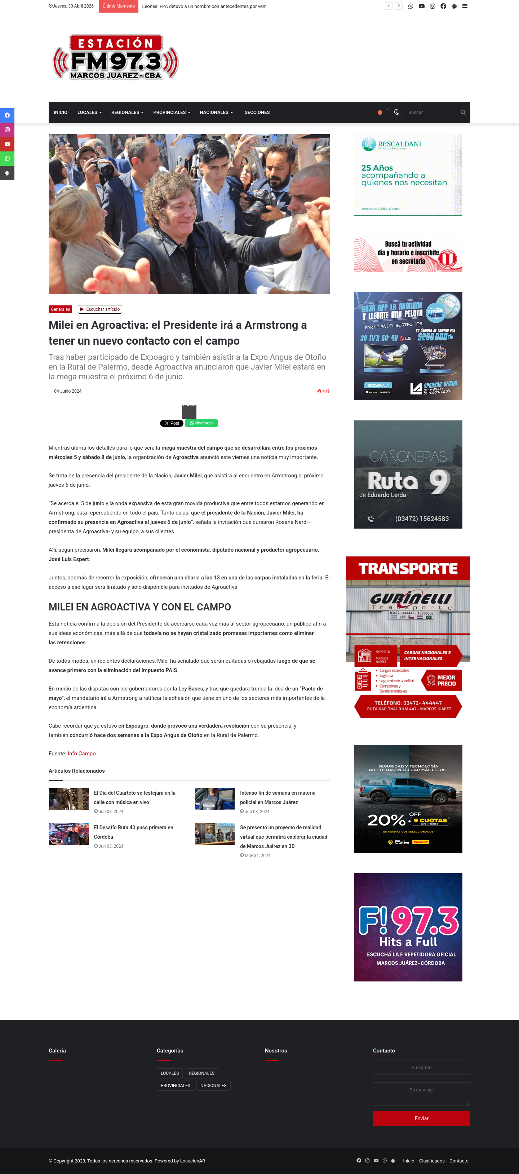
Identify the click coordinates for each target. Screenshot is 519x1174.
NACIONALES (214, 112)
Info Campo (82, 753)
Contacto (384, 1050)
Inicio (60, 112)
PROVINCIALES (169, 112)
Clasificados (432, 1161)
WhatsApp (201, 423)
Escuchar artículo (100, 309)
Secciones (257, 112)
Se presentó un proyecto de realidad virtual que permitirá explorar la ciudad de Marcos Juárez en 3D (283, 837)
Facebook (189, 406)
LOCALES (87, 112)
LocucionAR (192, 1161)
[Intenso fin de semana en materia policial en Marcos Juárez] (215, 799)
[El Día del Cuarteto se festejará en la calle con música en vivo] (69, 799)
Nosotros (276, 1050)
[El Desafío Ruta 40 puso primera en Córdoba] (69, 834)
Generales (60, 309)
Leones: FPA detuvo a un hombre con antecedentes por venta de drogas (216, 6)
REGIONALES (125, 112)
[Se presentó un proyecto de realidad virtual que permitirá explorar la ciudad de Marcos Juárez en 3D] (215, 834)
